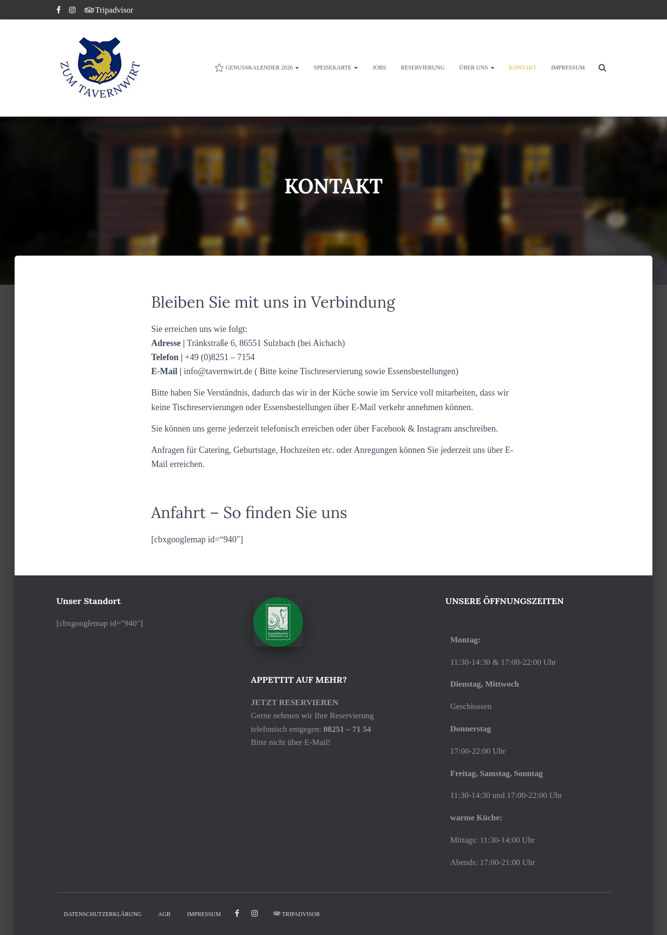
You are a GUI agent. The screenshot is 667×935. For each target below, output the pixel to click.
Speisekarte (336, 67)
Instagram (73, 11)
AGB (164, 914)
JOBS (379, 67)
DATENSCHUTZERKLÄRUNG (102, 914)
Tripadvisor (109, 10)
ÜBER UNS (476, 67)
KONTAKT (523, 67)
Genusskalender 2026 (256, 67)
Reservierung (422, 67)
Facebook (59, 11)
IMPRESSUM (568, 67)
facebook (237, 913)
